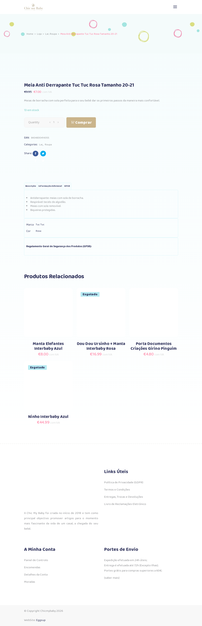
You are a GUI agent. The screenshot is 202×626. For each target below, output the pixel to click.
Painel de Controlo (36, 560)
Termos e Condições (117, 489)
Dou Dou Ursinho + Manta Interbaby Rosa (101, 346)
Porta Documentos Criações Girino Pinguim (154, 346)
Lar (47, 33)
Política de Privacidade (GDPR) (123, 482)
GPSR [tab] (67, 186)
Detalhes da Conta (36, 574)
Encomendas (32, 567)
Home (29, 33)
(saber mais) (112, 577)
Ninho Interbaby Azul (48, 417)
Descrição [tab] (30, 186)
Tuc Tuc (40, 224)
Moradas (29, 581)
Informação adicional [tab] (50, 186)
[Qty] (54, 122)
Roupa (53, 33)
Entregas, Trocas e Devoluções (123, 497)
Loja (39, 33)
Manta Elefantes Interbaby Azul (48, 346)
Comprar (83, 122)
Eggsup (41, 620)
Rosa (38, 231)
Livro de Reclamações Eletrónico (125, 504)
